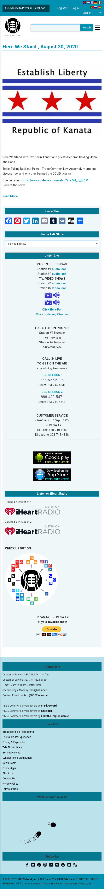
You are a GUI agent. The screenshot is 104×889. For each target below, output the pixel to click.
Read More (10, 196)
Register (62, 8)
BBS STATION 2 (52, 392)
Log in (75, 8)
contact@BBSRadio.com (34, 695)
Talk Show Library (12, 747)
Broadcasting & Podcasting (18, 731)
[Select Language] (92, 13)
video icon (59, 283)
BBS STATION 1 (52, 375)
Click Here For (52, 309)
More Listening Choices (52, 314)
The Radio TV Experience (16, 737)
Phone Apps (9, 768)
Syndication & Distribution (17, 757)
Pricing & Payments (13, 742)
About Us (7, 773)
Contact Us (8, 778)
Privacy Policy (10, 783)
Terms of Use (10, 789)
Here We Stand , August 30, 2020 (40, 47)
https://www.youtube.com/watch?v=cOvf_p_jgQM (55, 180)
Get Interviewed (11, 752)
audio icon (59, 269)
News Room (9, 763)
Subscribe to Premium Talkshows (25, 8)
